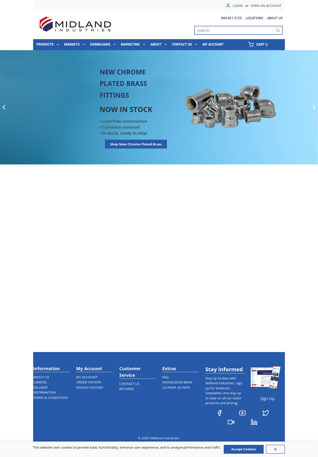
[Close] (275, 449)
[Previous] (4, 107)
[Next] (314, 107)
